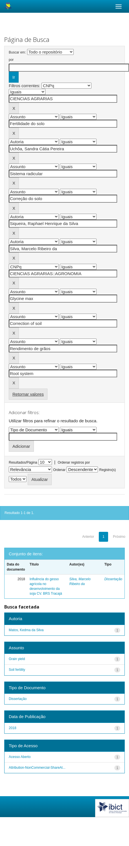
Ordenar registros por (74, 462)
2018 (12, 728)
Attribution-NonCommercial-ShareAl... (37, 768)
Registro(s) (107, 470)
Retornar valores (28, 394)
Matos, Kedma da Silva (26, 630)
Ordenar (59, 470)
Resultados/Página (23, 462)
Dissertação (113, 579)
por (11, 60)
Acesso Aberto (19, 757)
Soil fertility (17, 670)
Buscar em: (17, 52)
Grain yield (17, 659)
